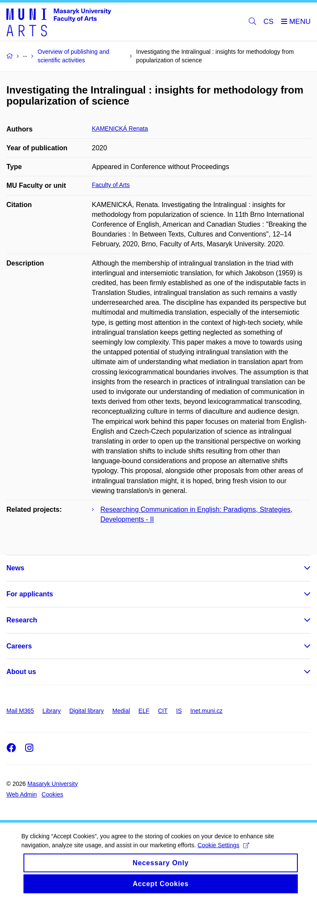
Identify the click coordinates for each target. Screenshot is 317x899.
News (15, 568)
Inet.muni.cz (206, 710)
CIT (163, 710)
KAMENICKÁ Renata (120, 128)
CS (269, 22)
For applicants (29, 594)
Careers (19, 646)
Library (52, 710)
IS (179, 710)
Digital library (86, 710)
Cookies (52, 794)
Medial (121, 710)
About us (21, 671)
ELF (144, 710)
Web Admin (21, 794)
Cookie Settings (223, 852)
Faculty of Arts (111, 184)
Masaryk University (52, 783)
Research (21, 620)
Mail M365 (20, 710)
